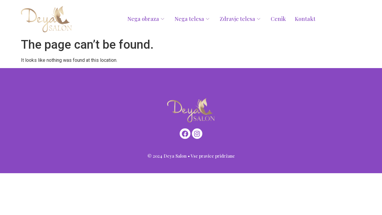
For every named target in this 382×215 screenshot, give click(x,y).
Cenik (278, 18)
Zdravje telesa (241, 18)
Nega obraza (146, 18)
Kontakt (305, 18)
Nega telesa (193, 18)
